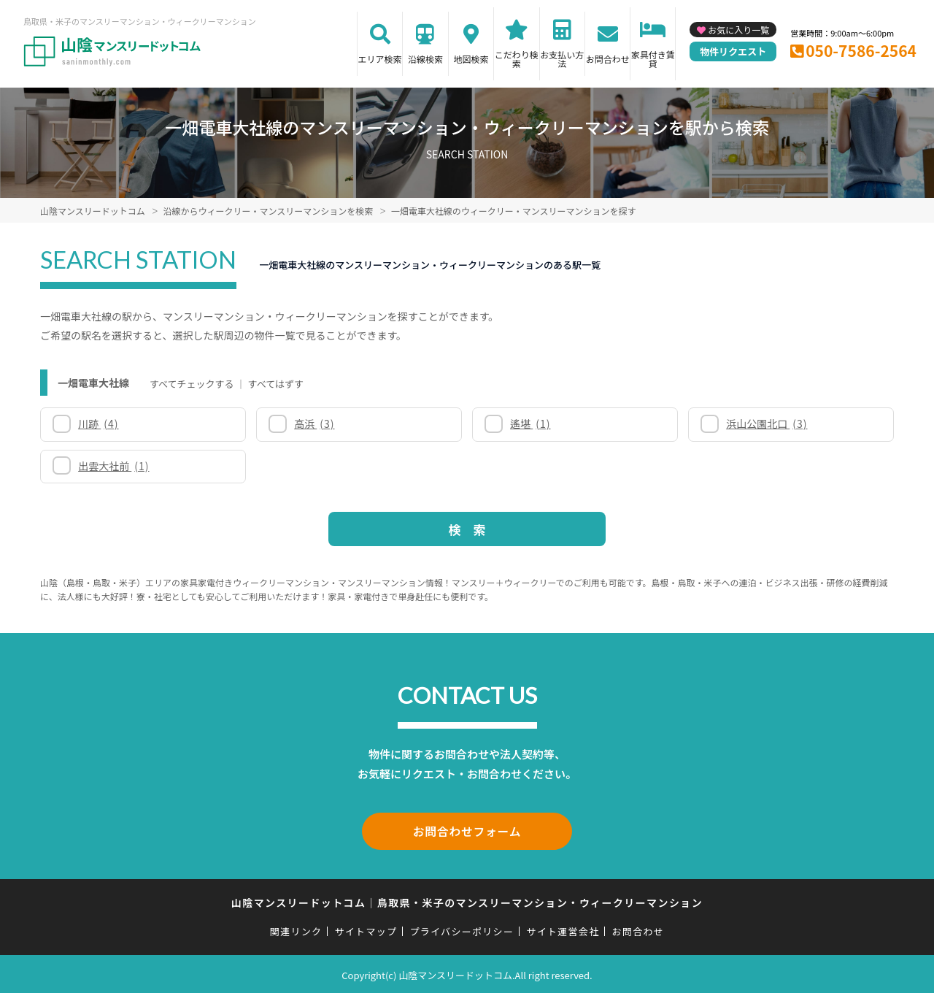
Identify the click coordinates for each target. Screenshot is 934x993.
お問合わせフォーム (467, 830)
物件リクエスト (733, 51)
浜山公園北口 (766, 423)
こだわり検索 (517, 58)
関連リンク (296, 929)
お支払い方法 (562, 58)
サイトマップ (366, 929)
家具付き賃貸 (653, 58)
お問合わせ (608, 59)
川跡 (98, 423)
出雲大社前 (113, 466)
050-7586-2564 (861, 50)
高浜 (314, 423)
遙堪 (530, 423)
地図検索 (470, 59)
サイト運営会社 (562, 929)
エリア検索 (380, 59)
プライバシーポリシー (461, 929)
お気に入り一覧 (738, 29)
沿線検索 (425, 59)
